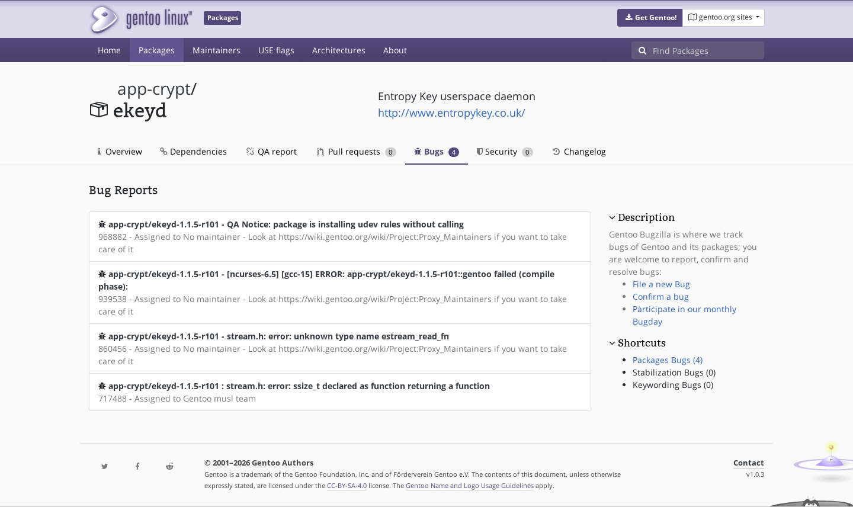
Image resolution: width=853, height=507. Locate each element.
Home (109, 50)
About (395, 50)
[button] (650, 18)
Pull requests (356, 151)
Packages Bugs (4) (668, 359)
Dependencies (193, 151)
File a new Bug (661, 284)
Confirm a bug (661, 296)
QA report (271, 151)
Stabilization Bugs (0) (674, 372)
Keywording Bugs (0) (673, 384)
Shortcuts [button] (642, 343)
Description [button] (646, 217)
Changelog (578, 151)
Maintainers (216, 50)
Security (505, 151)
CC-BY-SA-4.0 (347, 485)
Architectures (338, 50)
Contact (748, 463)
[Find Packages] (708, 50)
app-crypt (154, 89)
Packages (157, 50)
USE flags (276, 50)
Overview (120, 151)
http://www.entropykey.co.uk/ (451, 112)
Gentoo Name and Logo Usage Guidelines (470, 485)
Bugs (437, 151)
